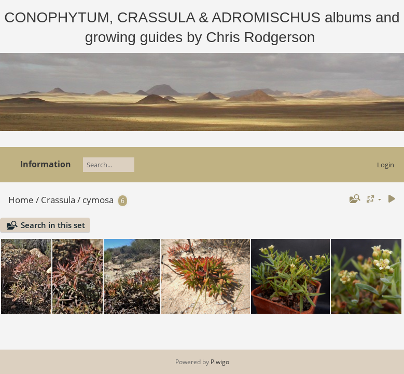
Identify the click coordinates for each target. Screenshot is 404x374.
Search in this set (53, 225)
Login (385, 164)
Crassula (58, 200)
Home (21, 200)
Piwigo (220, 361)
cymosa (98, 200)
